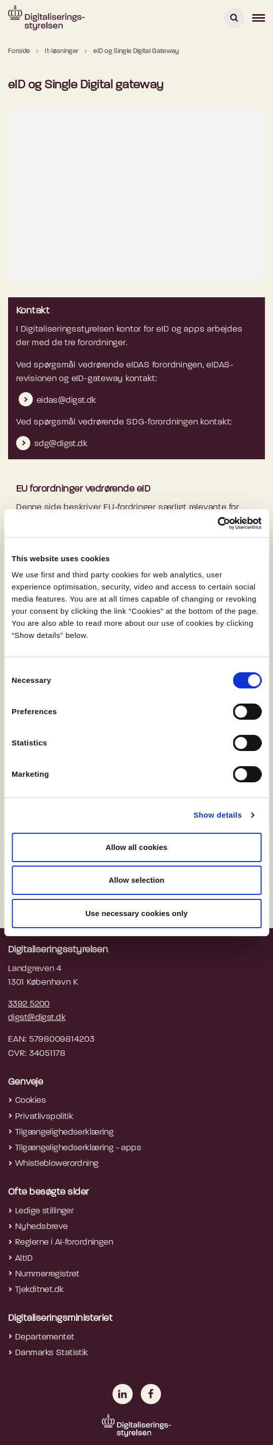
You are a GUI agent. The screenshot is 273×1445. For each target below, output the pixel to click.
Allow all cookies (136, 847)
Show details (217, 815)
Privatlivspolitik (44, 1116)
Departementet (45, 1337)
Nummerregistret (47, 1274)
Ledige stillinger (44, 1211)
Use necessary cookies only (136, 913)
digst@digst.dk (37, 1017)
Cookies (30, 1100)
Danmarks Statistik (51, 1353)
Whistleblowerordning (57, 1163)
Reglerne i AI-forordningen (64, 1242)
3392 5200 (29, 1004)
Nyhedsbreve (41, 1226)
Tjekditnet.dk (39, 1290)
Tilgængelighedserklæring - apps (78, 1148)
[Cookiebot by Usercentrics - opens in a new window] (217, 523)
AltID (24, 1258)
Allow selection (136, 880)
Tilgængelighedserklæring (64, 1132)
